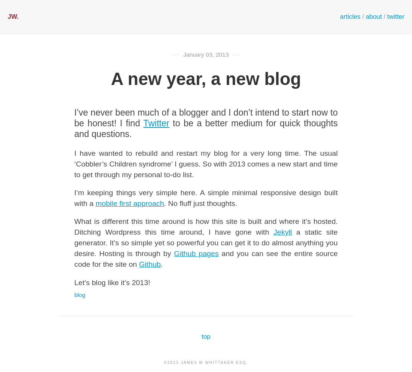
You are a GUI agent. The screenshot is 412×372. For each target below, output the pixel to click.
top (205, 336)
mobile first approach (130, 203)
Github (150, 264)
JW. (13, 16)
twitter (395, 16)
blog (79, 295)
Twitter (156, 123)
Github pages (196, 254)
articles (350, 16)
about (374, 16)
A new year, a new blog (206, 79)
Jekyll (282, 232)
